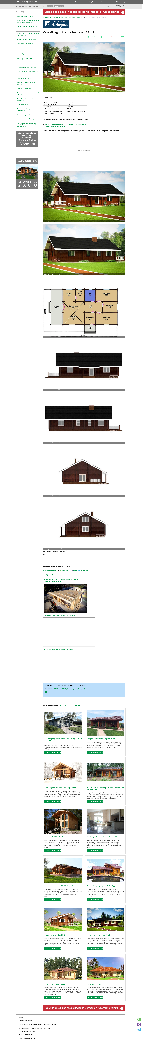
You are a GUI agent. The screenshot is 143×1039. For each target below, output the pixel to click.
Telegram (41, 6)
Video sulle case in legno (26, 119)
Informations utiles (24, 89)
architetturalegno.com (26, 1034)
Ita (117, 2)
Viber (37, 6)
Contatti (103, 2)
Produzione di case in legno (27, 67)
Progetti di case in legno (26, 39)
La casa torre (22, 105)
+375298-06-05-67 (50, 570)
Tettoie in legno (23, 115)
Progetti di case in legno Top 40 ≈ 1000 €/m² (28, 34)
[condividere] (92, 37)
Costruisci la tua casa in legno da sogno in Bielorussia (28, 21)
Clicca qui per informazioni (53, 752)
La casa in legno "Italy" (25, 16)
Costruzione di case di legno (27, 71)
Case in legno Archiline (27, 2)
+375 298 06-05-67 (22, 6)
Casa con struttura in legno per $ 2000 (28, 94)
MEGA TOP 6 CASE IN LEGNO (27, 26)
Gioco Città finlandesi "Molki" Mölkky (26, 99)
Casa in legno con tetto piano (27, 54)
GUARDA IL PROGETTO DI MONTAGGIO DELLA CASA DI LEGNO (65, 125)
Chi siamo (78, 2)
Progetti (91, 2)
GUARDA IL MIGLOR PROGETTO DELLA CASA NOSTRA (62, 123)
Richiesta (50, 6)
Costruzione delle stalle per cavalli (26, 59)
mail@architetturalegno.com (55, 575)
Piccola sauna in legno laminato (24, 110)
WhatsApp (32, 6)
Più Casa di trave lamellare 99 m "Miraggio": (58, 649)
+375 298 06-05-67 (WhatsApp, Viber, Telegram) (69, 689)
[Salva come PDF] (117, 37)
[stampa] (104, 37)
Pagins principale (48, 17)
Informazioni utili (24, 79)
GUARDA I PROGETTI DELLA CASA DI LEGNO (59, 121)
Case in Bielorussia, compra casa (26, 83)
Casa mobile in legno (25, 43)
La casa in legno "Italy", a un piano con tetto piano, (61, 579)
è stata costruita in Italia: (52, 581)
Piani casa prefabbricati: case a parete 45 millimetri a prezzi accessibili (27, 125)
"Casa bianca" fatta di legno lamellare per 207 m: (59, 615)
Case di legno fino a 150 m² (76, 17)
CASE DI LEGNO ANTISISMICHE (55, 127)
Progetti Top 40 (59, 6)
